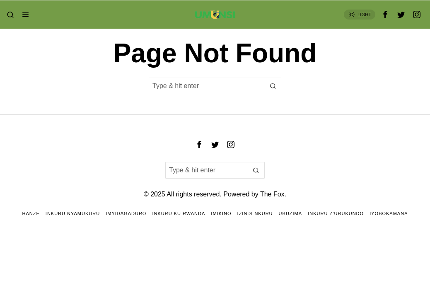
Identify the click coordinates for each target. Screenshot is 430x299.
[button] (273, 86)
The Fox (272, 194)
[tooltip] (385, 14)
